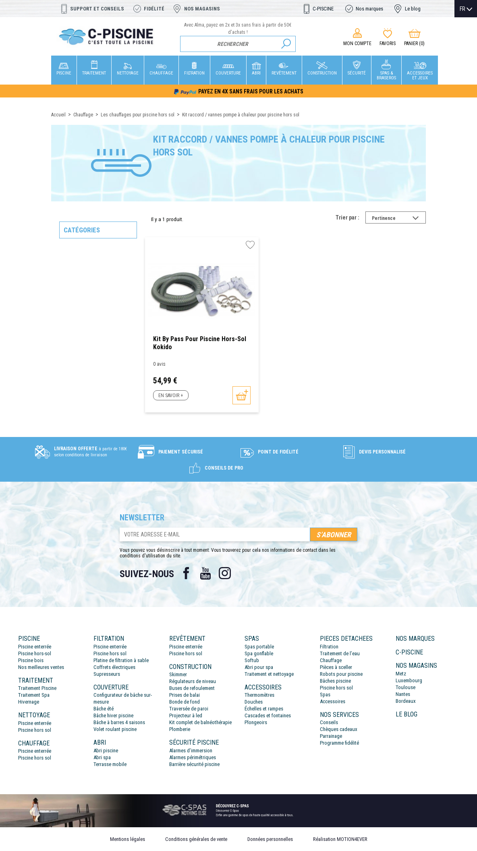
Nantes (403, 694)
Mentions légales (127, 839)
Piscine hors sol (34, 730)
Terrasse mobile (110, 764)
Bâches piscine (335, 681)
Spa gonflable (259, 653)
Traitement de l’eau (340, 653)
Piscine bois (31, 660)
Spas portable (259, 647)
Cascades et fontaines (268, 715)
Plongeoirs (256, 722)
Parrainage (331, 736)
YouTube (205, 573)
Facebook (186, 573)
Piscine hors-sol (34, 653)
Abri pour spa (259, 667)
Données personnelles (270, 839)
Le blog (413, 9)
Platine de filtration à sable (121, 660)
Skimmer (178, 674)
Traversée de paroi (188, 709)
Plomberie (179, 729)
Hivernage (28, 702)
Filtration (329, 647)
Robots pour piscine (341, 674)
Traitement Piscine (37, 688)
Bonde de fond (184, 702)
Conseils (329, 722)
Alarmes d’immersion (190, 750)
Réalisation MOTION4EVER (340, 839)
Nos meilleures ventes (41, 667)
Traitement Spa (34, 695)
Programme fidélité (339, 743)
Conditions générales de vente (196, 839)
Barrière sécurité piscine (194, 764)
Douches (254, 702)
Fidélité (154, 9)
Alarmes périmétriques (192, 757)
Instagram (225, 573)
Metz (401, 674)
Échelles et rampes (264, 709)
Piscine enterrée (34, 647)
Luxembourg (409, 680)
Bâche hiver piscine (113, 715)
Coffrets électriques (114, 667)
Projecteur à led (185, 715)
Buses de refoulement (192, 688)
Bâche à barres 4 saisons (119, 722)
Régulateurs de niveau (192, 681)
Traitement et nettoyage (269, 674)
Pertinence (399, 219)
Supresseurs (106, 674)
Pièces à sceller (336, 667)
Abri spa (102, 757)
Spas (325, 695)
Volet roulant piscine (115, 729)
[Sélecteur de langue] (466, 8)
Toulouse (405, 687)
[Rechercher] (238, 44)
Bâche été (103, 709)
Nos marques (369, 9)
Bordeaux (406, 701)
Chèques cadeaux (338, 729)
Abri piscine (105, 750)
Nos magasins (202, 9)
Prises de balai (184, 695)
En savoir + (170, 395)
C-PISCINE (323, 9)
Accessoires (332, 701)
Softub (252, 660)
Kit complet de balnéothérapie (200, 722)
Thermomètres (259, 695)
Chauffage (331, 660)
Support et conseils (97, 9)
